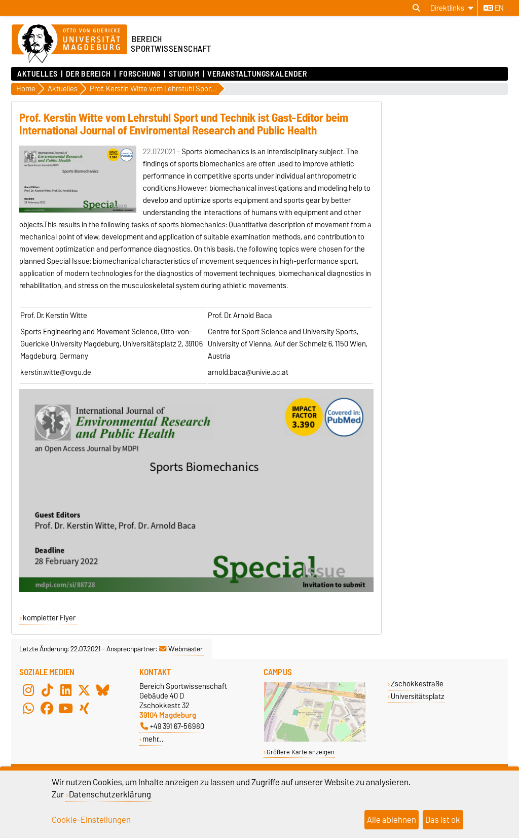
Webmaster (181, 649)
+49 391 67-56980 (172, 726)
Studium (184, 74)
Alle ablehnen (391, 820)
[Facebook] (47, 709)
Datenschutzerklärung (110, 794)
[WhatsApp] (28, 709)
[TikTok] (47, 690)
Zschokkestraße (417, 683)
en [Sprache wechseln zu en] (494, 8)
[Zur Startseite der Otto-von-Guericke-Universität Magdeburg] (69, 44)
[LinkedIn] (66, 690)
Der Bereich (88, 74)
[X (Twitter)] (84, 690)
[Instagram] (28, 690)
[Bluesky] (103, 690)
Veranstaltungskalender (257, 74)
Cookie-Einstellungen (91, 820)
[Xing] (84, 709)
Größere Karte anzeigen (301, 752)
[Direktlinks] (451, 8)
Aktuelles (37, 74)
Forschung (140, 74)
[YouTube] (66, 709)
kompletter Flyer (49, 618)
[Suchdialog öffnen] (416, 8)
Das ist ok (442, 820)
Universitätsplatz (417, 696)
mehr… (152, 738)
